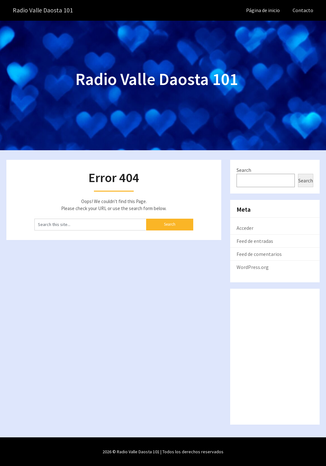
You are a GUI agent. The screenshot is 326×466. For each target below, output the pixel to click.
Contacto (303, 10)
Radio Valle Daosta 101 (43, 10)
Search (244, 169)
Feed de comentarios (259, 254)
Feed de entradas (255, 240)
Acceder (245, 227)
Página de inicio (263, 10)
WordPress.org (253, 267)
